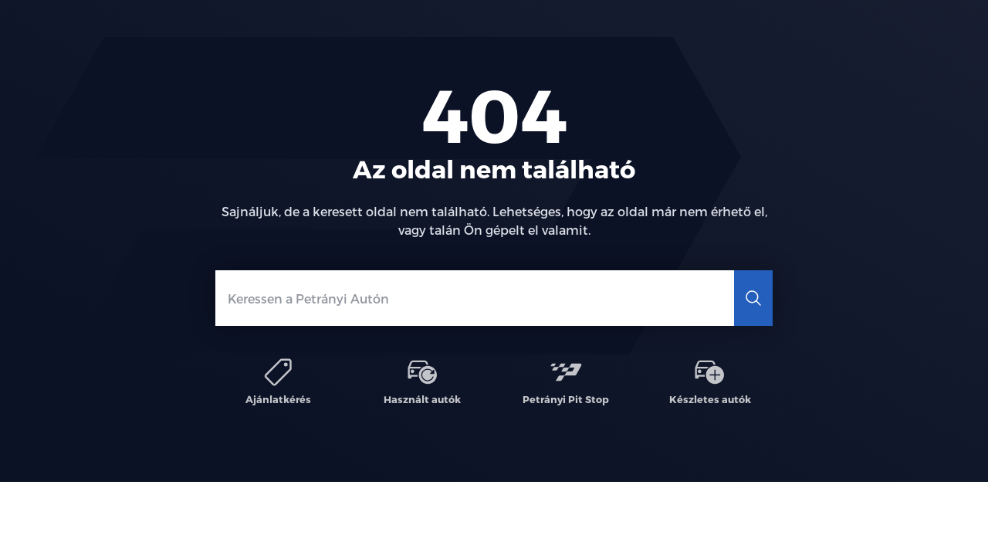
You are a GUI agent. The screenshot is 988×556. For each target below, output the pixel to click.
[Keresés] (753, 298)
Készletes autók (709, 380)
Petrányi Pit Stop (565, 380)
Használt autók (422, 380)
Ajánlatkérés (277, 380)
